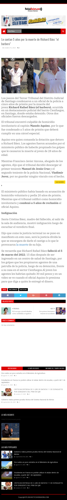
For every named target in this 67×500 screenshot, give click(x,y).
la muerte (22, 244)
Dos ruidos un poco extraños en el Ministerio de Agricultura (23, 373)
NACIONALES (13, 289)
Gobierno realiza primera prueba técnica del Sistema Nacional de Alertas (27, 400)
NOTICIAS (23, 289)
